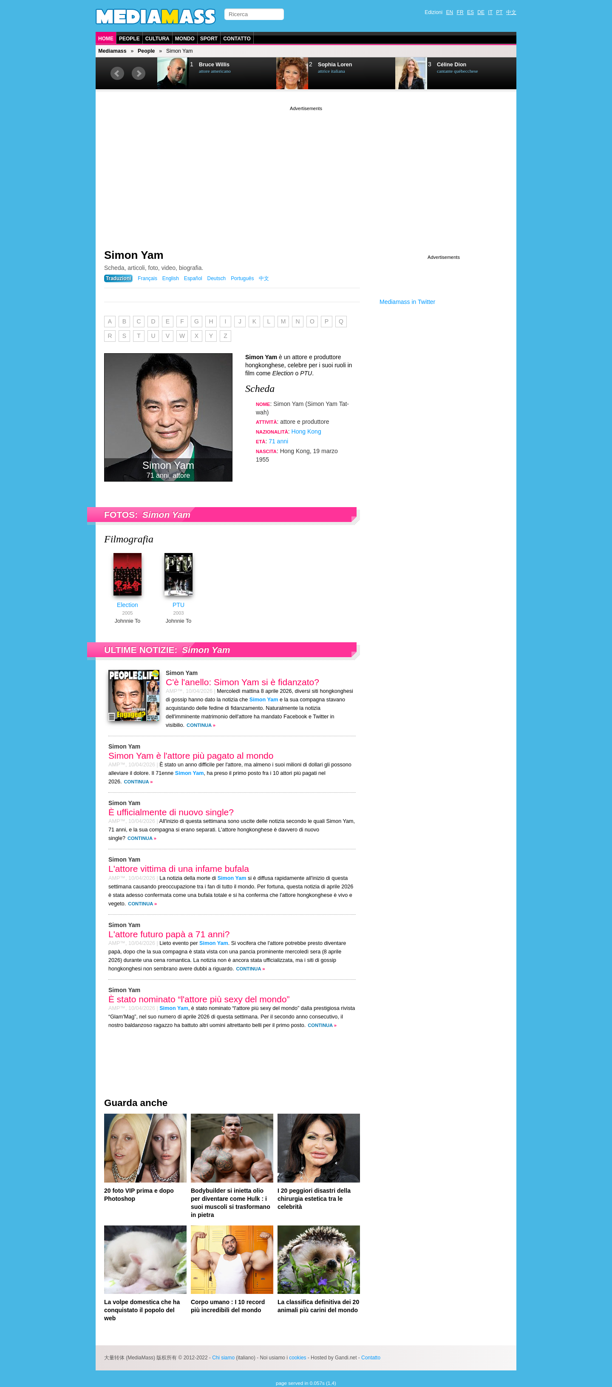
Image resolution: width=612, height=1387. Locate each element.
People (129, 39)
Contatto (237, 39)
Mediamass (112, 51)
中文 (511, 12)
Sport (209, 39)
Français (147, 278)
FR (460, 12)
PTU (178, 604)
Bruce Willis (214, 65)
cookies (297, 1358)
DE (480, 12)
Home (105, 39)
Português (242, 278)
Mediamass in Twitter (407, 301)
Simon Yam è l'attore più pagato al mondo (190, 755)
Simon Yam (134, 255)
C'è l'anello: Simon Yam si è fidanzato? (242, 682)
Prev (117, 73)
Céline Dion (451, 65)
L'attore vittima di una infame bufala (178, 869)
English (170, 278)
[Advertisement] (306, 172)
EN (449, 12)
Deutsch (216, 278)
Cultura (157, 39)
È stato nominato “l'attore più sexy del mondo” (199, 999)
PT (499, 12)
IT (490, 12)
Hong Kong (306, 431)
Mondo (185, 39)
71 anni (278, 441)
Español (193, 278)
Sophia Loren (335, 65)
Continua (199, 725)
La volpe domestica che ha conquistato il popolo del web (142, 1310)
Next (138, 73)
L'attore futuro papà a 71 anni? (169, 934)
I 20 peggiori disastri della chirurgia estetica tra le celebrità (314, 1198)
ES (470, 12)
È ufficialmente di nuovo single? (171, 812)
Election (127, 604)
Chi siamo (223, 1358)
